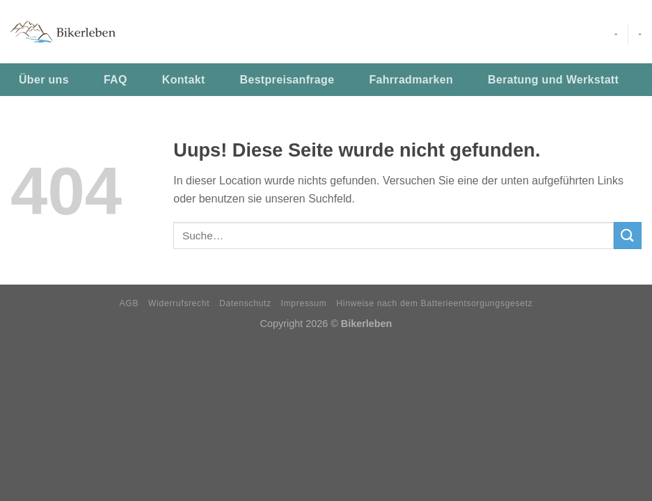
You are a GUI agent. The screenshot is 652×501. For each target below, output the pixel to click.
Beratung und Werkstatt (553, 80)
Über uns (44, 80)
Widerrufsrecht (178, 303)
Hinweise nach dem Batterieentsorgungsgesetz (434, 303)
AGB (129, 303)
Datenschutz (245, 303)
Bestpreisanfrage (287, 80)
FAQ (115, 80)
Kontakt (183, 80)
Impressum (304, 303)
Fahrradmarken (411, 80)
